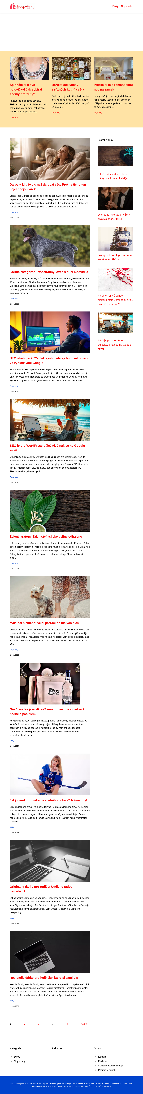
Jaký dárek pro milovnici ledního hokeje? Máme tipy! (48, 800)
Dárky (115, 6)
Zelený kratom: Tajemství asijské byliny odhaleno (46, 536)
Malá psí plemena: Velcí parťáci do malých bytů (44, 623)
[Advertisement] (71, 32)
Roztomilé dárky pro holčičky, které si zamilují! (44, 977)
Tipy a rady (126, 6)
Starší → (85, 1024)
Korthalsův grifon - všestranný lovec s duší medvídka (49, 272)
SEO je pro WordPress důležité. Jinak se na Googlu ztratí (115, 345)
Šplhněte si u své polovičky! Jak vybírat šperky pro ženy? (26, 89)
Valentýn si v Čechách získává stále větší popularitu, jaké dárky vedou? (115, 300)
